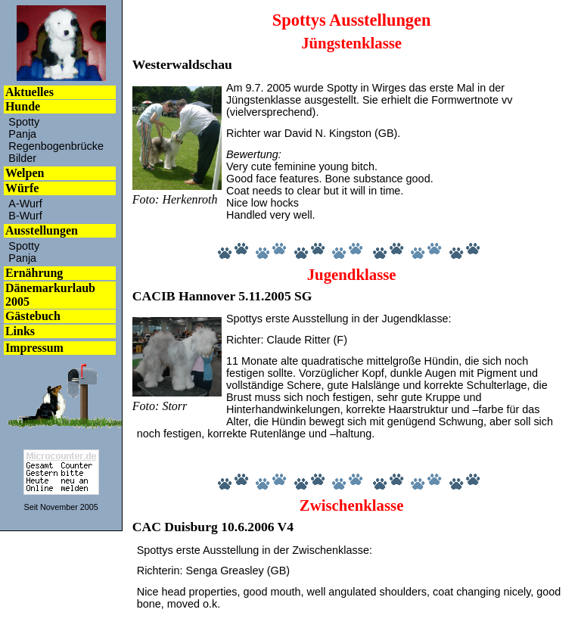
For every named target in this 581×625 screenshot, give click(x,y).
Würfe (22, 188)
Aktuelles (29, 92)
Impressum (34, 347)
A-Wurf (25, 203)
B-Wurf (25, 216)
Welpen (25, 172)
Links (20, 331)
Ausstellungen (41, 230)
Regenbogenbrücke (56, 146)
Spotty (23, 122)
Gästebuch (33, 315)
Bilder (22, 158)
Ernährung (34, 272)
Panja (22, 134)
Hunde (22, 106)
